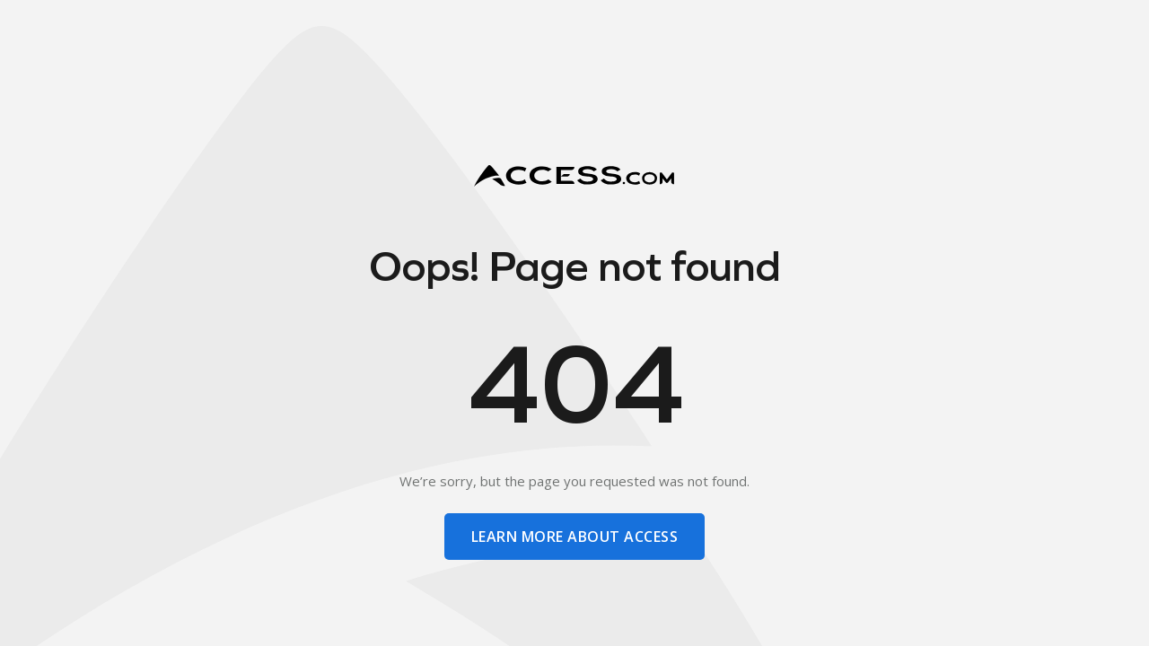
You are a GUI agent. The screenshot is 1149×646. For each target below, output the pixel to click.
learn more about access (574, 536)
